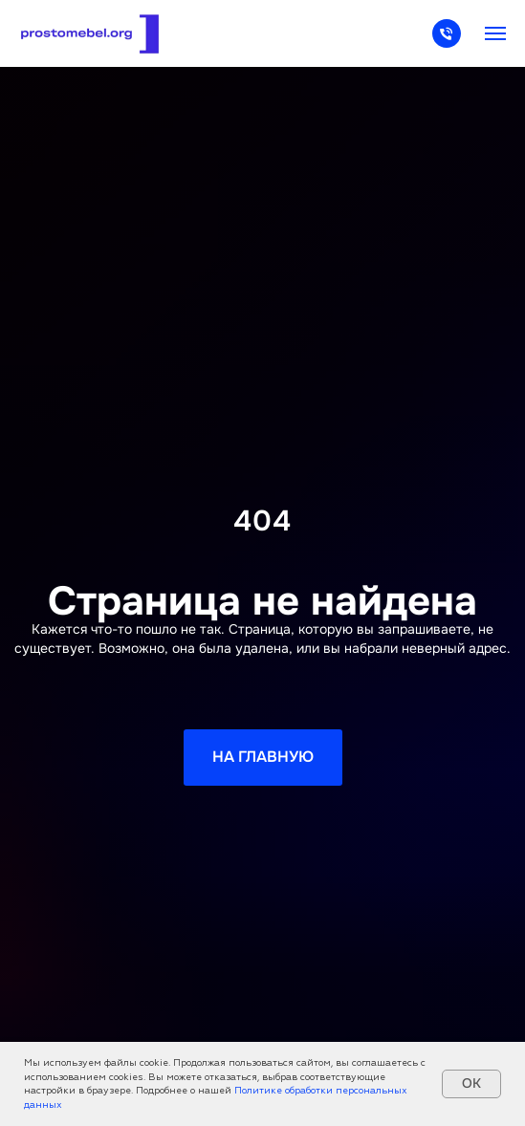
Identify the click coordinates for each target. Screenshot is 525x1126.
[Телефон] (446, 42)
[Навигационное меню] (495, 33)
